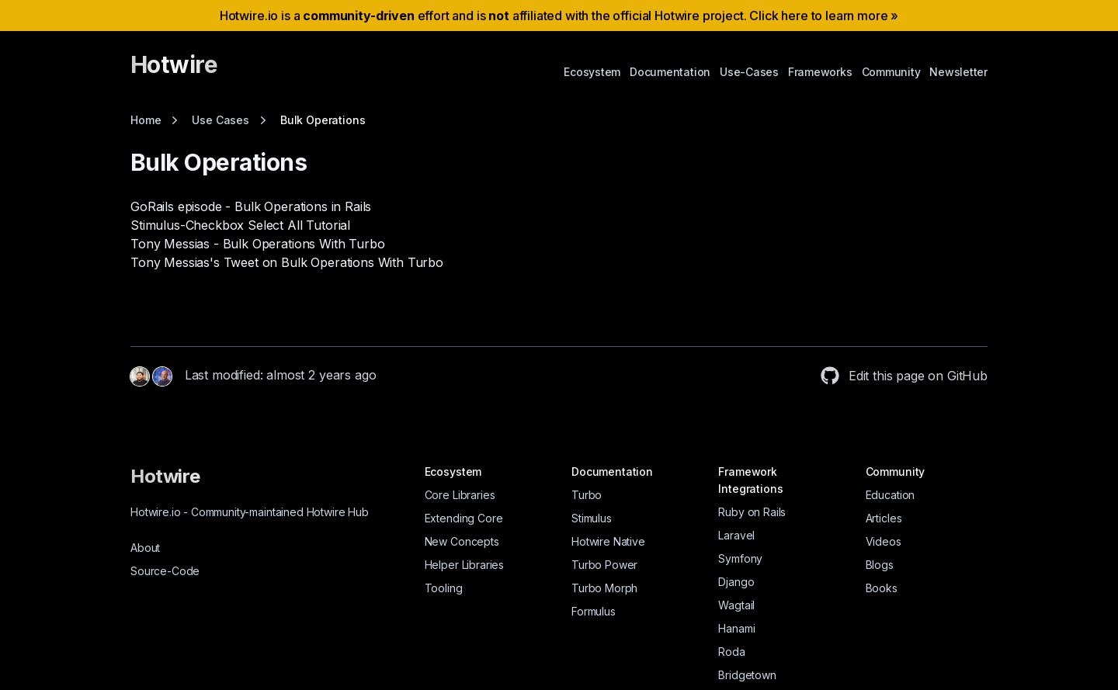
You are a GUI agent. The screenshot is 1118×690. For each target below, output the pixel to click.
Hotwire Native (608, 541)
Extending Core (464, 518)
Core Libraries (460, 494)
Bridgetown (747, 674)
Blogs (880, 564)
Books (882, 588)
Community (891, 71)
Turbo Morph (604, 588)
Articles (884, 518)
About (145, 547)
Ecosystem (592, 71)
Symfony (740, 558)
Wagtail (736, 605)
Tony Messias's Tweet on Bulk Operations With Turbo (286, 262)
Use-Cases (749, 71)
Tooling (444, 588)
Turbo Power (604, 564)
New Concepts (462, 541)
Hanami (736, 628)
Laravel (736, 535)
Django (736, 581)
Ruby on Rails (752, 511)
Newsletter (958, 71)
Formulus (593, 611)
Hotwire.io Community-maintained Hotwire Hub (249, 511)
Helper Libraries (464, 564)
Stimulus (591, 518)
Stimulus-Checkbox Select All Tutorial (240, 225)
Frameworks (820, 71)
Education (890, 494)
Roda (731, 651)
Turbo (586, 494)
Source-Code (165, 570)
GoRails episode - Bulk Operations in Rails (250, 206)
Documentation (670, 71)
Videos (883, 541)
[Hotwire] (173, 71)
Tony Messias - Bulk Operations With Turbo (257, 243)
